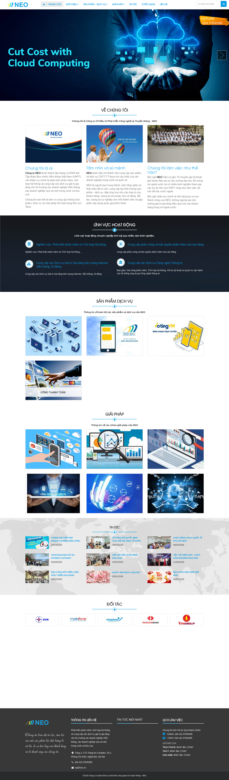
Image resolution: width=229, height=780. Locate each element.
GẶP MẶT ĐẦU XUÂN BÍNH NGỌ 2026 (125, 556)
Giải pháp (118, 4)
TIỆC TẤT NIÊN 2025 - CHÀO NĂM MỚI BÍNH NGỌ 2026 (186, 556)
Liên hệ (163, 4)
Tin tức (133, 4)
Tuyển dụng (148, 4)
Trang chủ (52, 4)
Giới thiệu (72, 4)
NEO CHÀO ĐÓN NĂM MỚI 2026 (186, 573)
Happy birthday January (126, 572)
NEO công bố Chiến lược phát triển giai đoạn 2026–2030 (65, 575)
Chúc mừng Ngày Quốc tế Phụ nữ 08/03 (187, 539)
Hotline (212, 21)
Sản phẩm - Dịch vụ (95, 4)
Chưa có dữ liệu (125, 726)
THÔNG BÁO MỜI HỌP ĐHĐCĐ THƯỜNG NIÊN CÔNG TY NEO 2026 (65, 541)
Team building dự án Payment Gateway (63, 556)
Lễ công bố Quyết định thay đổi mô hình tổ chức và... (126, 541)
